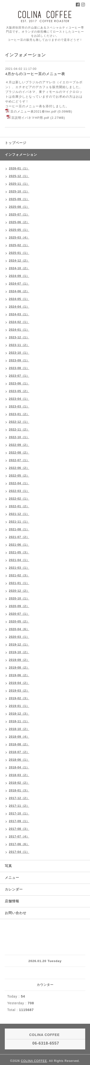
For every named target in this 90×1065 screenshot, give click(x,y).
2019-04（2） (19, 683)
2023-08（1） (19, 368)
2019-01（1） (19, 706)
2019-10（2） (19, 652)
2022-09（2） (19, 445)
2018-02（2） (19, 782)
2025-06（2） (19, 222)
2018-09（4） (19, 736)
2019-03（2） (19, 690)
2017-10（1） (19, 813)
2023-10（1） (19, 352)
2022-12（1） (19, 422)
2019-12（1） (19, 644)
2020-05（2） (19, 621)
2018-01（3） (19, 790)
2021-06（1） (19, 544)
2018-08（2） (19, 744)
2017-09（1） (19, 821)
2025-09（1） (19, 199)
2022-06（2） (19, 468)
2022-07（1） (19, 460)
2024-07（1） (19, 283)
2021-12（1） (19, 514)
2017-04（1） (19, 852)
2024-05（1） (19, 299)
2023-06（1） (19, 383)
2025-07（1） (19, 214)
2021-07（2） (19, 537)
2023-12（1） (19, 337)
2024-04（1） (19, 306)
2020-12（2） (19, 590)
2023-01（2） (19, 414)
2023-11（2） (19, 345)
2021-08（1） (19, 529)
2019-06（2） (19, 675)
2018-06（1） (19, 759)
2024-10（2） (19, 268)
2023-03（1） (19, 406)
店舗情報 (12, 901)
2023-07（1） (19, 375)
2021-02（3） (19, 575)
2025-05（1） (19, 230)
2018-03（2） (19, 775)
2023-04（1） (19, 399)
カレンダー (14, 889)
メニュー (12, 878)
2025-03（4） (19, 237)
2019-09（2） (19, 660)
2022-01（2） (19, 506)
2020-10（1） (19, 598)
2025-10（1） (19, 191)
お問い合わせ (15, 913)
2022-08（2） (19, 452)
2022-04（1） (19, 483)
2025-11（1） (19, 183)
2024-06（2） (19, 291)
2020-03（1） (19, 637)
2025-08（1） (19, 207)
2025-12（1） (19, 176)
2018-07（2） (19, 752)
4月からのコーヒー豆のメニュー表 (35, 74)
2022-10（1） (19, 437)
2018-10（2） (19, 729)
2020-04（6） (19, 629)
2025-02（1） (19, 245)
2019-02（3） (19, 698)
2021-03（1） (19, 567)
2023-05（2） (19, 391)
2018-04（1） (19, 767)
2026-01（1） (19, 168)
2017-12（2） (19, 798)
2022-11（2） (19, 429)
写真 (8, 866)
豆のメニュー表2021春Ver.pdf (33, 112)
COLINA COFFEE (34, 1061)
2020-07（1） (19, 614)
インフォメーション (21, 154)
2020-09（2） (19, 606)
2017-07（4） (19, 836)
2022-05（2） (19, 475)
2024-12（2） (19, 260)
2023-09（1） (19, 360)
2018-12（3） (19, 713)
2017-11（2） (19, 806)
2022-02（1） (19, 498)
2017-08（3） (19, 829)
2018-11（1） (19, 721)
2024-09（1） (19, 276)
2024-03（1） (19, 314)
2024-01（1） (19, 329)
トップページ (15, 143)
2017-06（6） (19, 844)
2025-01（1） (19, 253)
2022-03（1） (19, 491)
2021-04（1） (19, 560)
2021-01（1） (19, 583)
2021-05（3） (19, 552)
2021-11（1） (19, 521)
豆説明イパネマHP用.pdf (30, 118)
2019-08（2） (19, 667)
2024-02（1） (19, 322)
